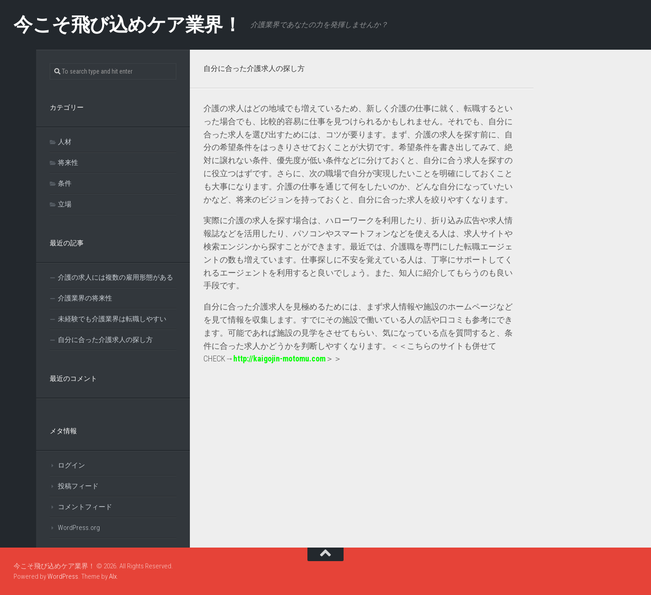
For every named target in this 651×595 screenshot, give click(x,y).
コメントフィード (85, 507)
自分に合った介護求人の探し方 (105, 340)
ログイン (71, 465)
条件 (64, 183)
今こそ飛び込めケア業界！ (127, 25)
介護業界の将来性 (85, 298)
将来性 (68, 163)
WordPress (62, 576)
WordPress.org (79, 528)
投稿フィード (78, 486)
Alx (113, 576)
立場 (64, 204)
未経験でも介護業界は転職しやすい (112, 319)
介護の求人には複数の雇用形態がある (115, 277)
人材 (64, 142)
